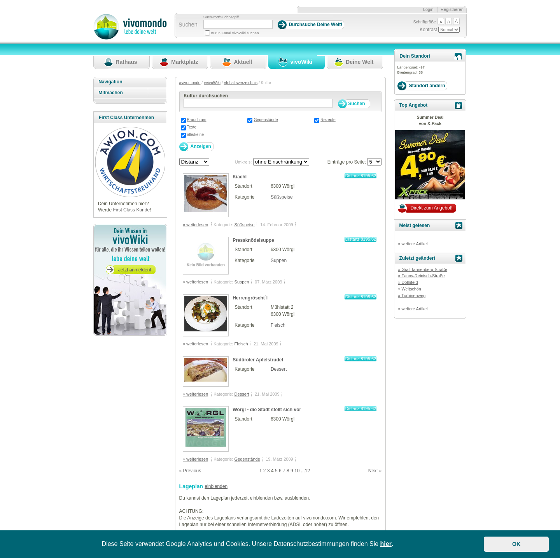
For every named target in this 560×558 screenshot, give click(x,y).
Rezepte (327, 120)
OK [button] (516, 544)
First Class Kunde (131, 210)
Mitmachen (110, 92)
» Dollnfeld (408, 282)
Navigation (110, 81)
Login (428, 9)
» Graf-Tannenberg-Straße (422, 269)
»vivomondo (190, 83)
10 (296, 471)
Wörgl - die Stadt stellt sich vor (267, 409)
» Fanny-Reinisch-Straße (421, 275)
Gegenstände (266, 120)
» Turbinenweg (411, 295)
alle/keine (195, 134)
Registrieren (452, 9)
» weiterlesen (195, 224)
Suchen (188, 24)
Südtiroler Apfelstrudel (258, 360)
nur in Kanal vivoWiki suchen (235, 33)
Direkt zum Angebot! (431, 208)
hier (386, 543)
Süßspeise (282, 197)
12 (307, 471)
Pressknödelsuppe (253, 240)
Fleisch (278, 325)
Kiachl (240, 177)
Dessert (279, 369)
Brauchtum (196, 120)
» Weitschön (409, 289)
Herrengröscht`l (250, 298)
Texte (192, 127)
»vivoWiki (212, 83)
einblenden (216, 486)
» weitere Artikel (412, 243)
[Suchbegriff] (238, 24)
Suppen (279, 260)
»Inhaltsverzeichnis (241, 83)
